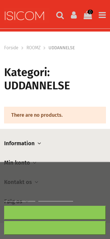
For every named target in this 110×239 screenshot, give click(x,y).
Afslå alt (55, 212)
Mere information (19, 198)
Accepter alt (55, 227)
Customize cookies (55, 198)
